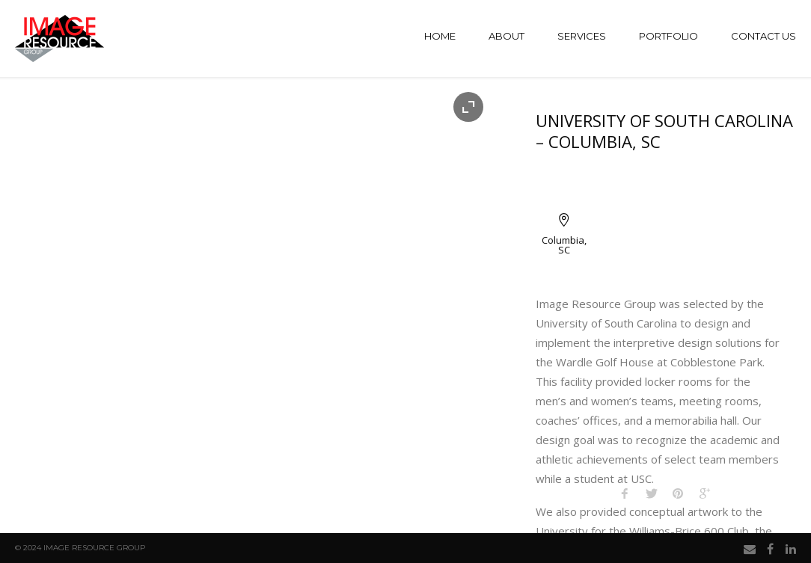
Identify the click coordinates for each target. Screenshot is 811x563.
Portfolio (668, 36)
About (506, 36)
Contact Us (763, 36)
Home (440, 36)
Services (581, 36)
